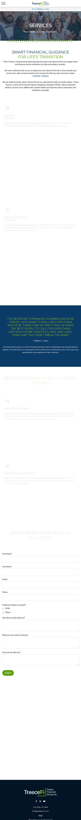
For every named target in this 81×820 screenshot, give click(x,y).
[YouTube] (44, 801)
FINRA (57, 85)
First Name (6, 554)
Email (4, 579)
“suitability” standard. (40, 76)
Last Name (6, 567)
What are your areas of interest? (15, 635)
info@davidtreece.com (40, 811)
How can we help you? (11, 652)
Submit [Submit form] (8, 673)
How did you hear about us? (13, 618)
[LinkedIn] (40, 801)
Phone (4, 592)
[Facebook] (36, 801)
